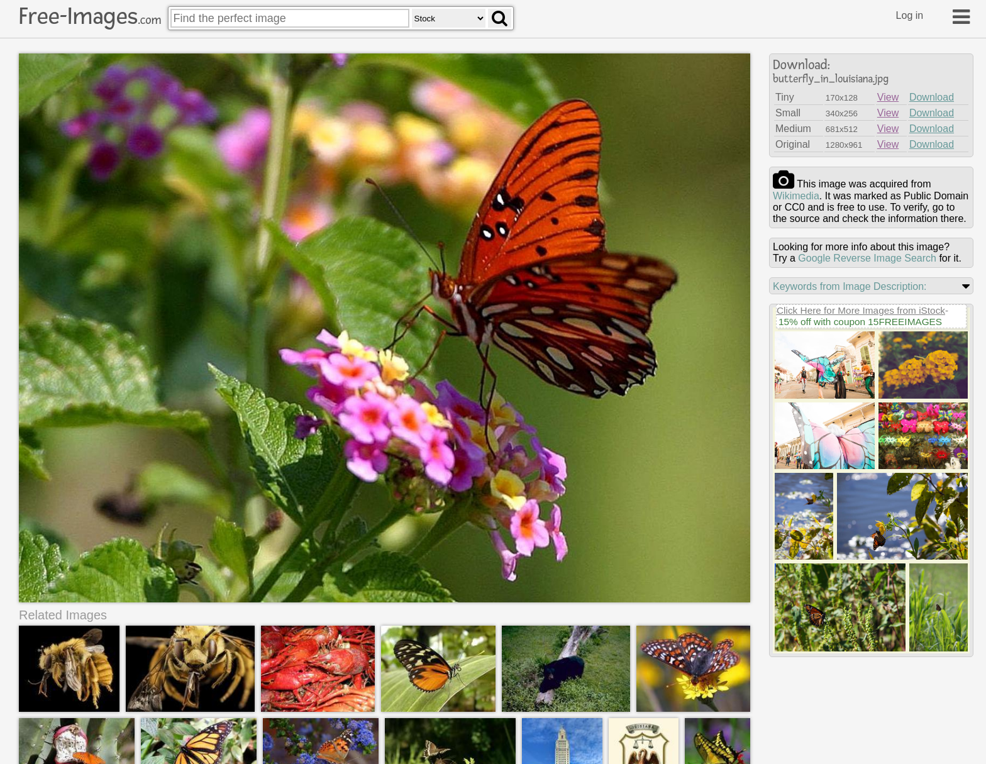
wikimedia (796, 196)
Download (931, 97)
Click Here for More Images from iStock (861, 310)
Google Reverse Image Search (867, 258)
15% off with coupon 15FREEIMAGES (860, 321)
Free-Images (90, 16)
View (888, 97)
